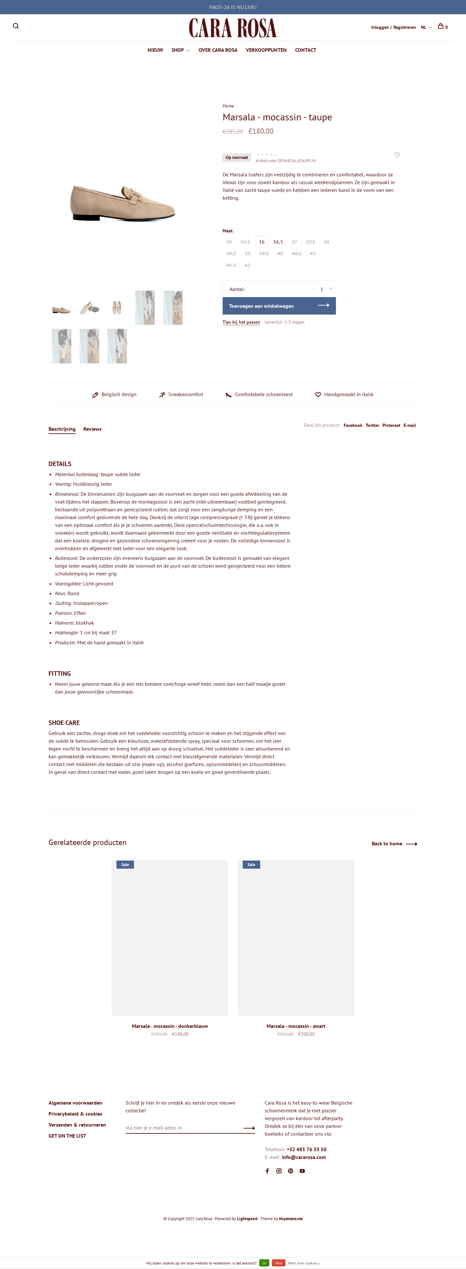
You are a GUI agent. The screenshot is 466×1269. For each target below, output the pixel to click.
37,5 (310, 242)
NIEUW (155, 50)
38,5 (231, 254)
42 (247, 265)
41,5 (231, 265)
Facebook (353, 426)
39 (247, 254)
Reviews (92, 429)
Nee (278, 1263)
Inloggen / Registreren (393, 27)
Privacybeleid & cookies (75, 1114)
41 (313, 254)
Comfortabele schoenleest (259, 395)
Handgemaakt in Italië (344, 395)
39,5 (264, 254)
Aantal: (237, 289)
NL (423, 27)
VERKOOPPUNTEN (266, 50)
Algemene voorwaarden (75, 1103)
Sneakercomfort (181, 395)
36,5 (278, 242)
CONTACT (305, 50)
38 (326, 242)
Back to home (387, 844)
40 (280, 254)
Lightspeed (247, 1219)
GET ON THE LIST (67, 1136)
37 (294, 242)
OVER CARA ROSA (218, 50)
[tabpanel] (123, 191)
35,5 (245, 242)
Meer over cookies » (304, 1263)
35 (229, 242)
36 (262, 242)
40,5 (297, 254)
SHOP (178, 50)
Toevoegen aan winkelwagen (261, 306)
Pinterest (391, 426)
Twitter (372, 426)
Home (228, 106)
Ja (264, 1263)
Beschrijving (62, 429)
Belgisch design (115, 395)
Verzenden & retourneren (77, 1125)
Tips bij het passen (241, 323)
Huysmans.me (291, 1219)
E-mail (410, 426)
